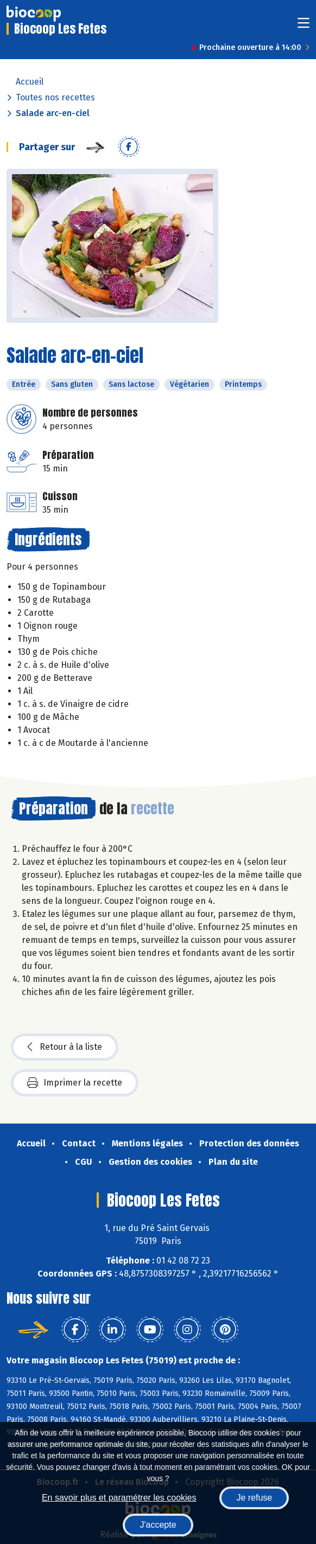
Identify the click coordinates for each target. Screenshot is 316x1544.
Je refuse (254, 1497)
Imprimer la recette (74, 1082)
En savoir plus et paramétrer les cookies (119, 1497)
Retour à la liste (64, 1047)
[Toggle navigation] (303, 26)
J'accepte (158, 1524)
